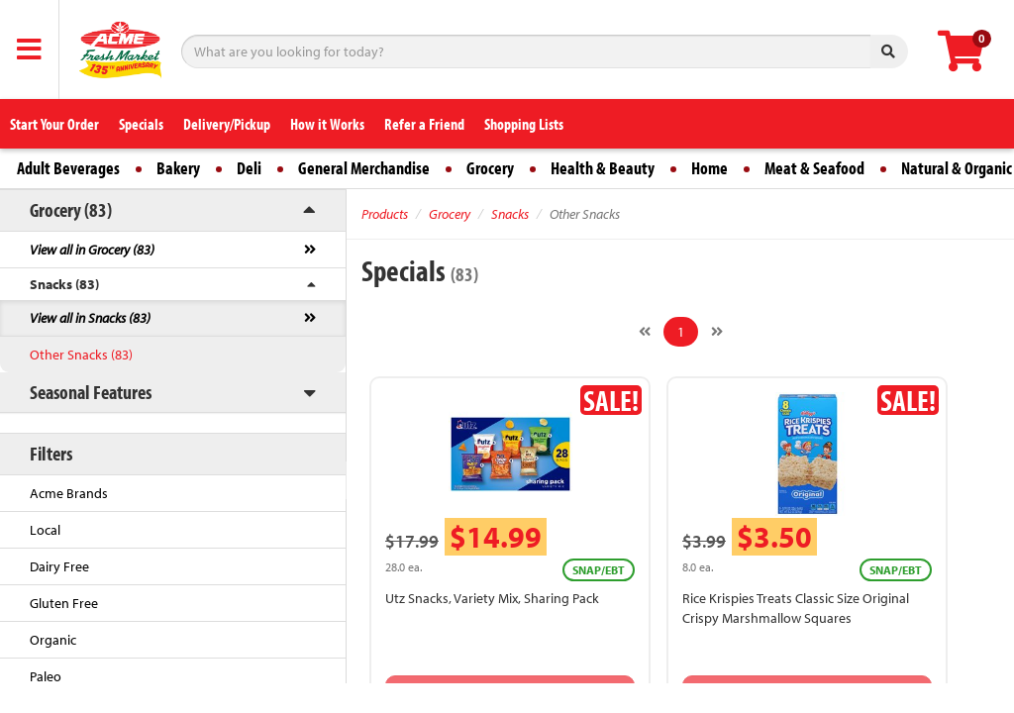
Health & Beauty (603, 167)
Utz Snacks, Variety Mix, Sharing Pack (492, 598)
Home (709, 167)
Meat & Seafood (814, 167)
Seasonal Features (91, 391)
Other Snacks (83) (81, 354)
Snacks (510, 214)
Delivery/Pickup (226, 124)
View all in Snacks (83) (90, 318)
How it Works (327, 124)
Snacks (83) (64, 284)
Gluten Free (64, 603)
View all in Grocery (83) (92, 249)
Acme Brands (69, 493)
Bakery (178, 167)
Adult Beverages (68, 167)
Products (384, 214)
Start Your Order (54, 124)
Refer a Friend (424, 124)
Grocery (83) (71, 209)
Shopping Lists (523, 124)
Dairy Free (59, 566)
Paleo (45, 676)
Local (45, 530)
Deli (249, 167)
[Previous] (644, 332)
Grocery (490, 167)
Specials (141, 124)
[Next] (717, 332)
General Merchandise (364, 167)
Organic (53, 640)
